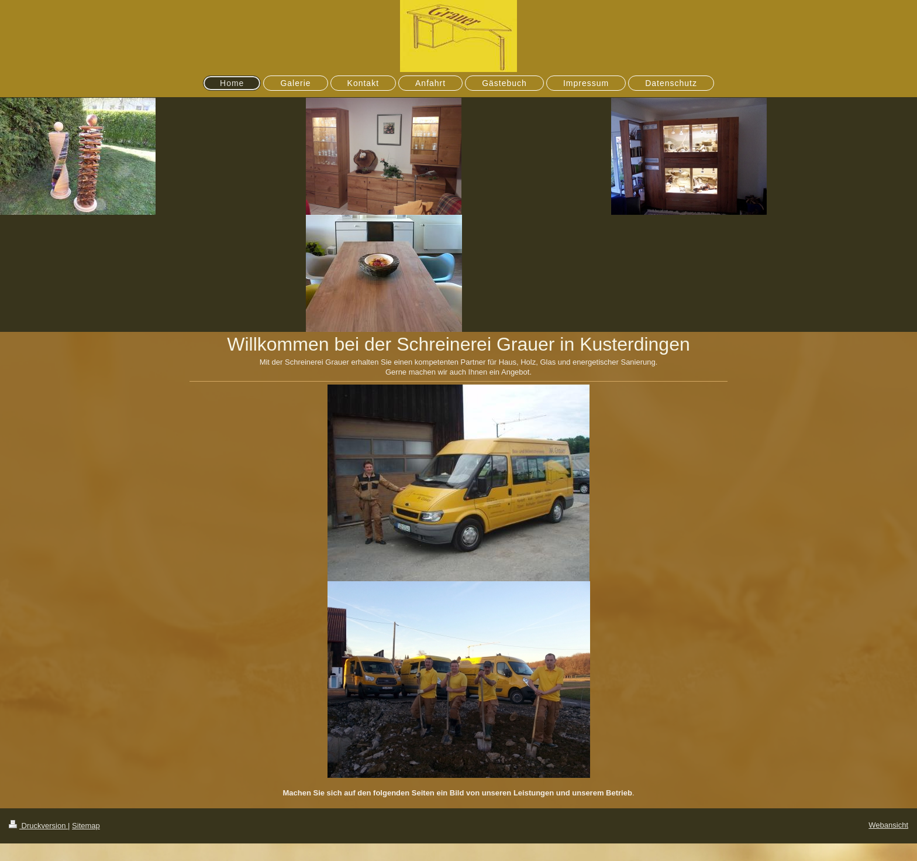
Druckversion (38, 825)
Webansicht (888, 825)
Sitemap (86, 825)
